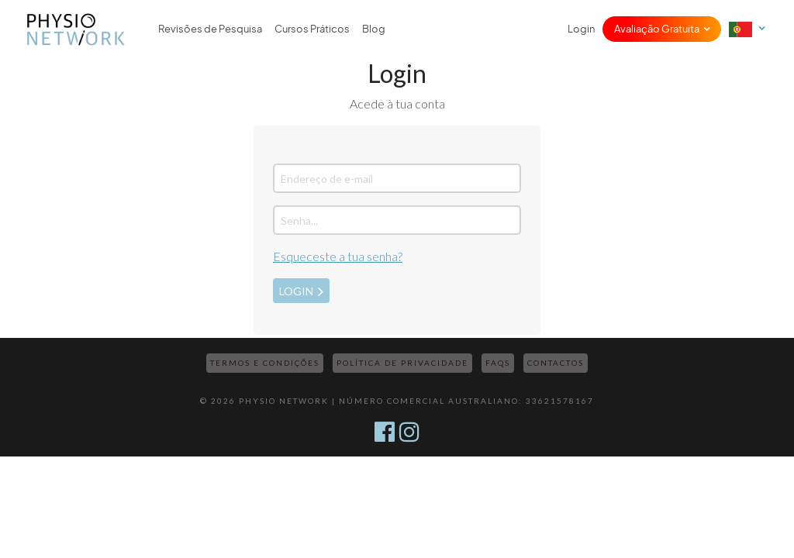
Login (581, 28)
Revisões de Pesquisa (210, 28)
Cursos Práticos (312, 28)
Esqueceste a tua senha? (337, 256)
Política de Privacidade (402, 362)
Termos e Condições (264, 362)
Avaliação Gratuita (656, 28)
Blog (373, 28)
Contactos (555, 362)
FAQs (497, 362)
